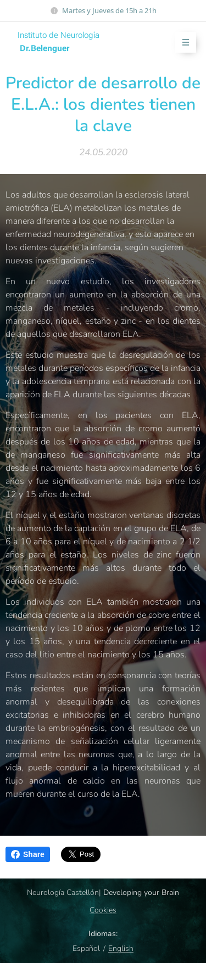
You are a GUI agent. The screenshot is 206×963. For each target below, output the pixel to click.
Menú (182, 42)
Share (27, 854)
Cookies (103, 910)
